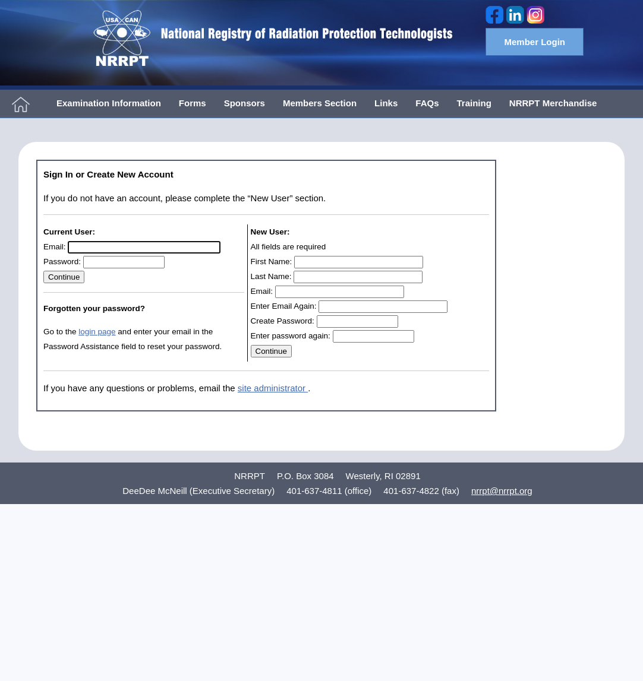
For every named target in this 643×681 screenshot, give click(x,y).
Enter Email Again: (284, 306)
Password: (62, 261)
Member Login (534, 42)
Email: (54, 246)
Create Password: (282, 320)
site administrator (273, 388)
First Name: (271, 261)
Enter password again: (290, 335)
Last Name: (271, 276)
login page (96, 331)
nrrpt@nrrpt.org (501, 491)
